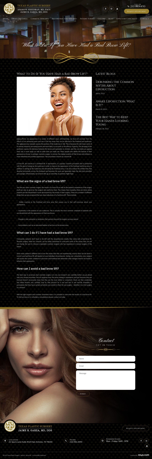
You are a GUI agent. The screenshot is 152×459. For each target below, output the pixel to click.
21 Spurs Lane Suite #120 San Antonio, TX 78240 (31, 441)
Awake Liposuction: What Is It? (115, 103)
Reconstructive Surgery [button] (64, 19)
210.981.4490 (137, 6)
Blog (110, 19)
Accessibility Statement (39, 455)
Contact (144, 19)
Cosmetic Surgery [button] (40, 19)
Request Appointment (136, 11)
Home (5, 19)
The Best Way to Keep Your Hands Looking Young (112, 121)
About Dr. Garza (19, 19)
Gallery (102, 19)
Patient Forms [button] (87, 19)
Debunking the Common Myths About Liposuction (115, 85)
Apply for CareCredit (126, 19)
